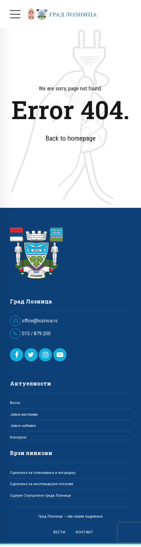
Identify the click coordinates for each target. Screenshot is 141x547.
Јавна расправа (24, 414)
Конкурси (18, 437)
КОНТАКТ (84, 532)
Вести (15, 402)
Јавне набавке (23, 425)
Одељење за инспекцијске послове (41, 483)
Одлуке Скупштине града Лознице (40, 495)
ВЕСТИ (59, 532)
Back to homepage (70, 138)
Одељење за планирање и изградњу (42, 472)
